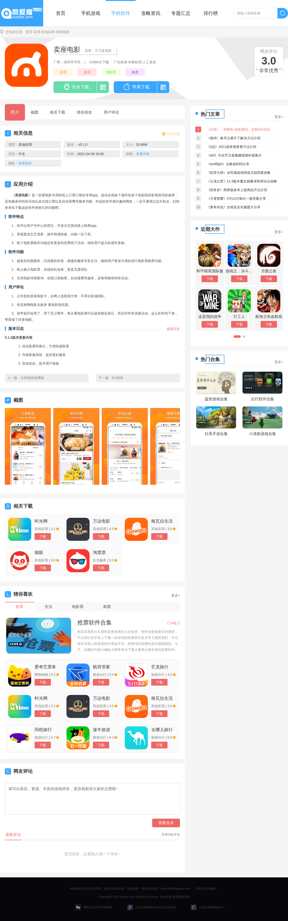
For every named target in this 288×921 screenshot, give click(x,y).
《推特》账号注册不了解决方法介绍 (233, 138)
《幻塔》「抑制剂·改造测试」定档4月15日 (238, 129)
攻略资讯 (150, 13)
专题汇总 (180, 13)
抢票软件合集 (94, 622)
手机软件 (120, 13)
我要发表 (166, 823)
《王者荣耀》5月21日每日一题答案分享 (236, 198)
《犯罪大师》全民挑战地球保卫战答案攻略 (238, 173)
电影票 (111, 72)
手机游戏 (90, 13)
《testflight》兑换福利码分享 (228, 164)
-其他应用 (47, 32)
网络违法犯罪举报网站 (93, 907)
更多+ (175, 595)
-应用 (36, 32)
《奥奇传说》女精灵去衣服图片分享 (233, 207)
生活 (87, 72)
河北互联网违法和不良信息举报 (151, 907)
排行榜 (211, 13)
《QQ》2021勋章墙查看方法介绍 (231, 147)
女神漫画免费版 (32, 378)
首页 (61, 13)
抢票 (63, 72)
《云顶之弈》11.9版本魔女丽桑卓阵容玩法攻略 (242, 181)
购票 (135, 72)
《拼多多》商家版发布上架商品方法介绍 (237, 190)
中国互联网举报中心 (208, 907)
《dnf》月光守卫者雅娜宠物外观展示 (234, 155)
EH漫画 (117, 378)
